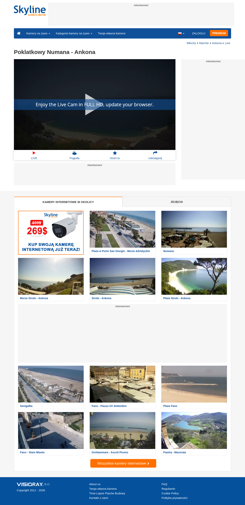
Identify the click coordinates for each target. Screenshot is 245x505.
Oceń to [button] (115, 155)
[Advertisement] (141, 16)
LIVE (34, 155)
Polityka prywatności (174, 497)
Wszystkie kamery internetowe (123, 463)
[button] (181, 33)
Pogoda (74, 155)
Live (227, 43)
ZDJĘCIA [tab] (177, 201)
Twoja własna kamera (111, 33)
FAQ (164, 484)
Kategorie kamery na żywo (74, 33)
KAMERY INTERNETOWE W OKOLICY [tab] (68, 202)
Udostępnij (155, 155)
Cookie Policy (170, 493)
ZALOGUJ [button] (198, 33)
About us (94, 484)
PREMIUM (219, 33)
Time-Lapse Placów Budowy (107, 493)
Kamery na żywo (38, 33)
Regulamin (168, 488)
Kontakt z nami (98, 497)
